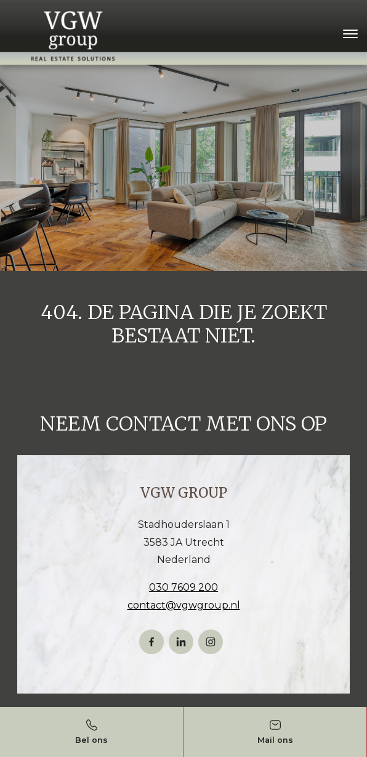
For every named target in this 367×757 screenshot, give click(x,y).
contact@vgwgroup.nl (183, 605)
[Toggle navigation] (350, 33)
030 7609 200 (183, 587)
